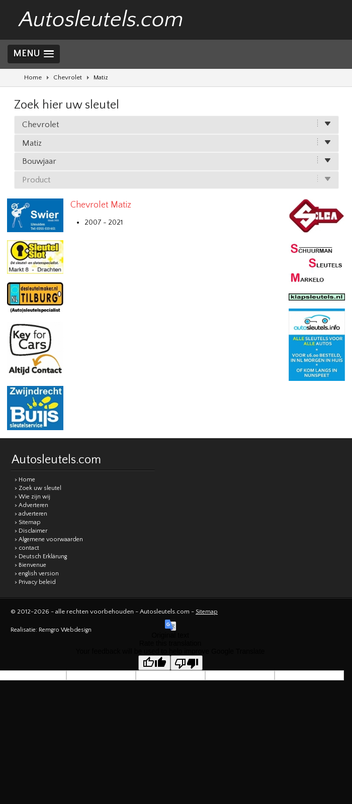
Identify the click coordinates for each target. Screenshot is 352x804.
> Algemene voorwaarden (49, 539)
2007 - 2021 (103, 223)
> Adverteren (31, 505)
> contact (27, 548)
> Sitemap (28, 522)
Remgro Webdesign (65, 630)
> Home (25, 479)
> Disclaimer (31, 531)
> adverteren (31, 514)
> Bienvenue (30, 565)
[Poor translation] (186, 662)
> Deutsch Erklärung (41, 556)
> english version (37, 573)
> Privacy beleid (35, 582)
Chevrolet (67, 77)
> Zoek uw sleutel (38, 488)
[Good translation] (154, 662)
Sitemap (207, 612)
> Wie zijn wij (32, 496)
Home (33, 77)
